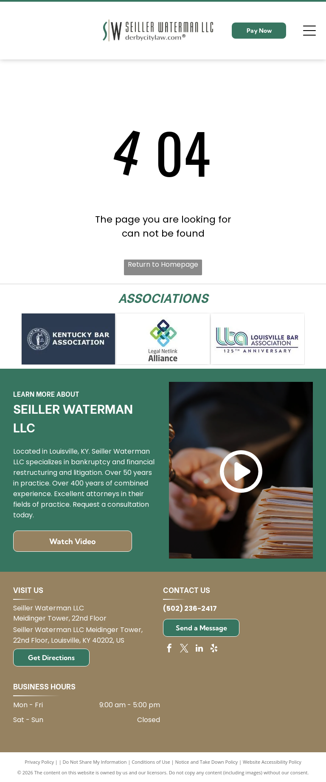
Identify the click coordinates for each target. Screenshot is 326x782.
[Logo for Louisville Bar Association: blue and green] (257, 338)
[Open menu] (309, 30)
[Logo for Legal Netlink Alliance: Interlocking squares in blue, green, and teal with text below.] (163, 338)
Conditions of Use (151, 762)
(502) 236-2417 (190, 608)
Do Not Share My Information (95, 762)
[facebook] (169, 649)
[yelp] (214, 649)
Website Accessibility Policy (272, 762)
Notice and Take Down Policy (206, 762)
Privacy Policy (39, 762)
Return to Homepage (163, 264)
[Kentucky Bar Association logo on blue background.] (68, 338)
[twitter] (184, 649)
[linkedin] (199, 649)
